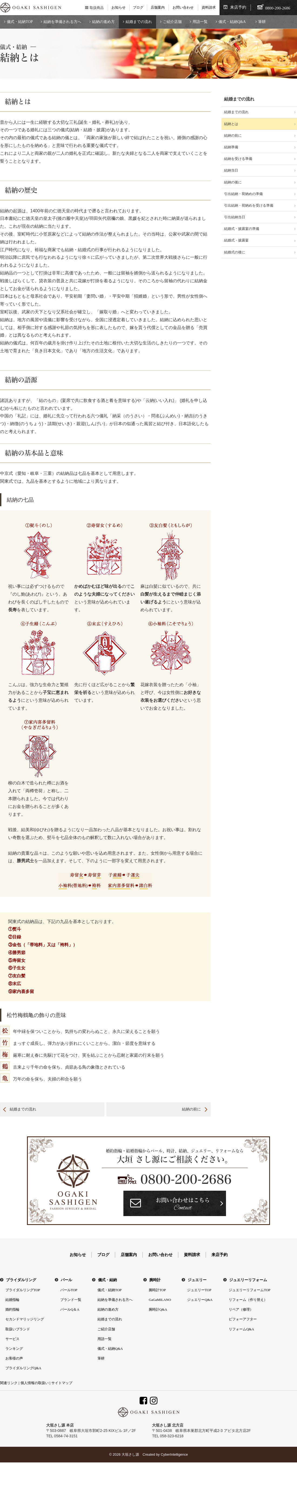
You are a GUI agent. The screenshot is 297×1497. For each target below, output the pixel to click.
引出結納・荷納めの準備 (243, 194)
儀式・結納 (107, 1280)
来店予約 (238, 7)
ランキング (14, 1349)
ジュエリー (197, 1280)
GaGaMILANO (160, 1300)
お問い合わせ (183, 7)
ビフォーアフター (243, 1319)
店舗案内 (158, 7)
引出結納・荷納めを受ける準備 (248, 205)
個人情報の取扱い (35, 1383)
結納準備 (231, 147)
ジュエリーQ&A (199, 1300)
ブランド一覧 (70, 1300)
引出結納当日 (234, 217)
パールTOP (68, 1290)
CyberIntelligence (174, 1454)
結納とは (231, 124)
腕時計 (155, 1280)
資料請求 (209, 7)
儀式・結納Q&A (232, 22)
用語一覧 (200, 22)
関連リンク (9, 1383)
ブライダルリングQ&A (23, 1368)
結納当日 (231, 170)
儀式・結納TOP (20, 22)
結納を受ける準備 (238, 159)
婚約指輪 (12, 1309)
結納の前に (191, 1109)
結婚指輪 (12, 1300)
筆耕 (262, 22)
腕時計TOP (157, 1290)
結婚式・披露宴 (236, 240)
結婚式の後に (234, 252)
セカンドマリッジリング (24, 1319)
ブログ (138, 7)
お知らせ (119, 7)
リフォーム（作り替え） (248, 1300)
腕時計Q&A (158, 1309)
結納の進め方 (103, 22)
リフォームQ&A (241, 1329)
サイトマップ (61, 1383)
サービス (12, 1339)
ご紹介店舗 (172, 22)
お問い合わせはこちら (183, 1204)
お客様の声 (14, 1358)
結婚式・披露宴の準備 (241, 229)
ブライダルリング (21, 1280)
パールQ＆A (69, 1309)
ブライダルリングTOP (22, 1290)
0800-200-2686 (186, 1179)
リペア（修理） (241, 1309)
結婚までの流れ (139, 22)
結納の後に (233, 182)
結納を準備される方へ (62, 22)
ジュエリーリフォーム (248, 1280)
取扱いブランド (17, 1329)
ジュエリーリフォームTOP (249, 1290)
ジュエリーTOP (199, 1290)
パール (66, 1280)
